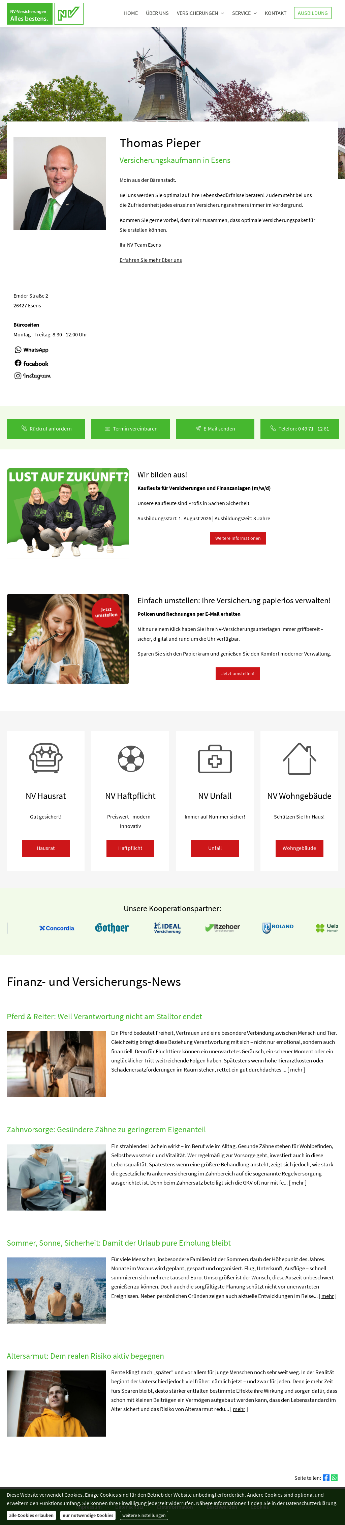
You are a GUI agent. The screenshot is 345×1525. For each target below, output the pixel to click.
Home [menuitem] (131, 12)
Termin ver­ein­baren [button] (131, 428)
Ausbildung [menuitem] (313, 12)
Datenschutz (129, 1506)
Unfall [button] (215, 847)
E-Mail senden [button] (215, 428)
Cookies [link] (260, 1506)
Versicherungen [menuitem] (197, 12)
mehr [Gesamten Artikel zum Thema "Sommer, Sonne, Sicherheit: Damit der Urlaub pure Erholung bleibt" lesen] (327, 1296)
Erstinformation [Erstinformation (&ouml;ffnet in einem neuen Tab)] (175, 1506)
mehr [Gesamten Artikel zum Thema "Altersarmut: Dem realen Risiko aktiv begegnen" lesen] (239, 1409)
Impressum (89, 1506)
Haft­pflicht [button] (130, 847)
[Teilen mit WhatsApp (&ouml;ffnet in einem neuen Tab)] (334, 1477)
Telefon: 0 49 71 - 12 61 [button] (300, 428)
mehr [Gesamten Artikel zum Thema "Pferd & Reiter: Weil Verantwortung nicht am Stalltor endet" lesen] (296, 1069)
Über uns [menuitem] (157, 12)
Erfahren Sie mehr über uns (151, 259)
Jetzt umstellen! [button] (237, 673)
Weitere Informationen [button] (238, 538)
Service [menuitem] (241, 12)
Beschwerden (222, 1506)
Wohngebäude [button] (299, 847)
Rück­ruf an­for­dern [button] (46, 428)
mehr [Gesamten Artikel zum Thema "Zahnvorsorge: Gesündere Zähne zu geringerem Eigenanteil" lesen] (297, 1182)
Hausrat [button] (46, 847)
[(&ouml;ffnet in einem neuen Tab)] (31, 353)
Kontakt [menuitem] (276, 12)
